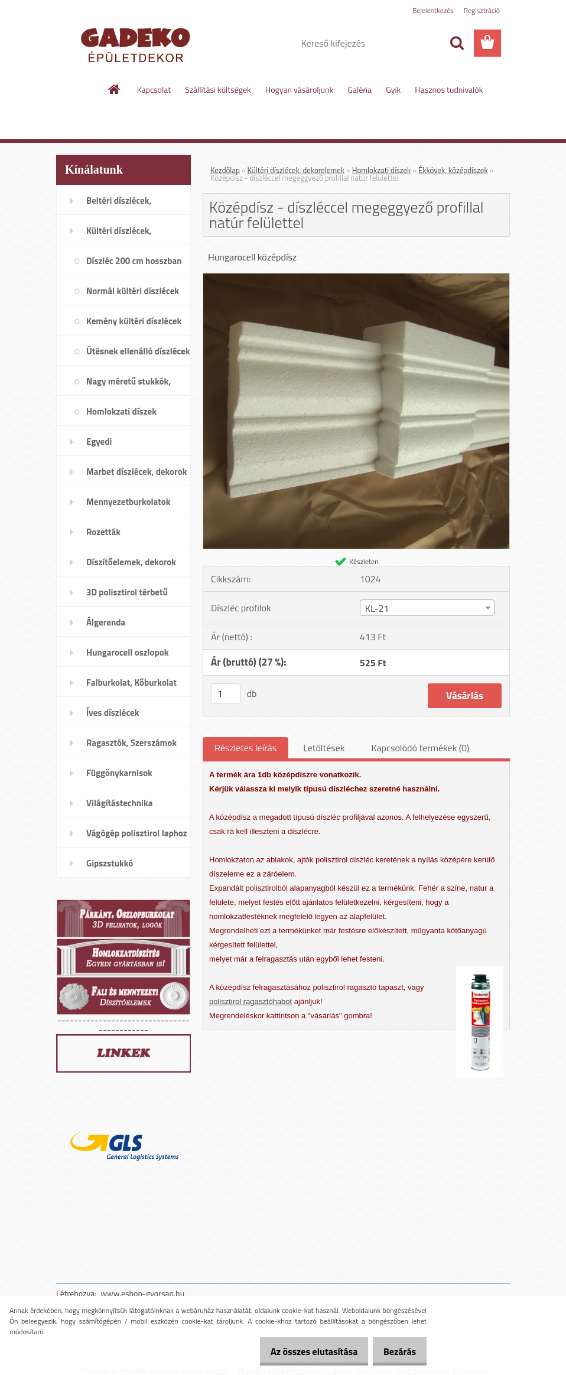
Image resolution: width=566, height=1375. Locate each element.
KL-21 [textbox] (377, 608)
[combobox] (427, 607)
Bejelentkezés (433, 10)
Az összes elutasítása (301, 1351)
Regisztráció (482, 10)
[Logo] (137, 43)
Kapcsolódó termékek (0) (420, 748)
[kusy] (225, 693)
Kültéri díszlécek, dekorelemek (296, 170)
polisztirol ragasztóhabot (250, 1001)
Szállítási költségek (218, 89)
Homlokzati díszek (381, 170)
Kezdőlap (225, 170)
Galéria (359, 89)
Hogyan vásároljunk (299, 89)
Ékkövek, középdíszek (453, 170)
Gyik (393, 89)
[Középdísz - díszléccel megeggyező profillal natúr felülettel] (356, 278)
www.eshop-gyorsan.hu (142, 1293)
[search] (456, 43)
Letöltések (323, 748)
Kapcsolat (154, 89)
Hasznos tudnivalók (449, 89)
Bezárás (395, 1351)
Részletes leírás (245, 748)
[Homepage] (114, 89)
